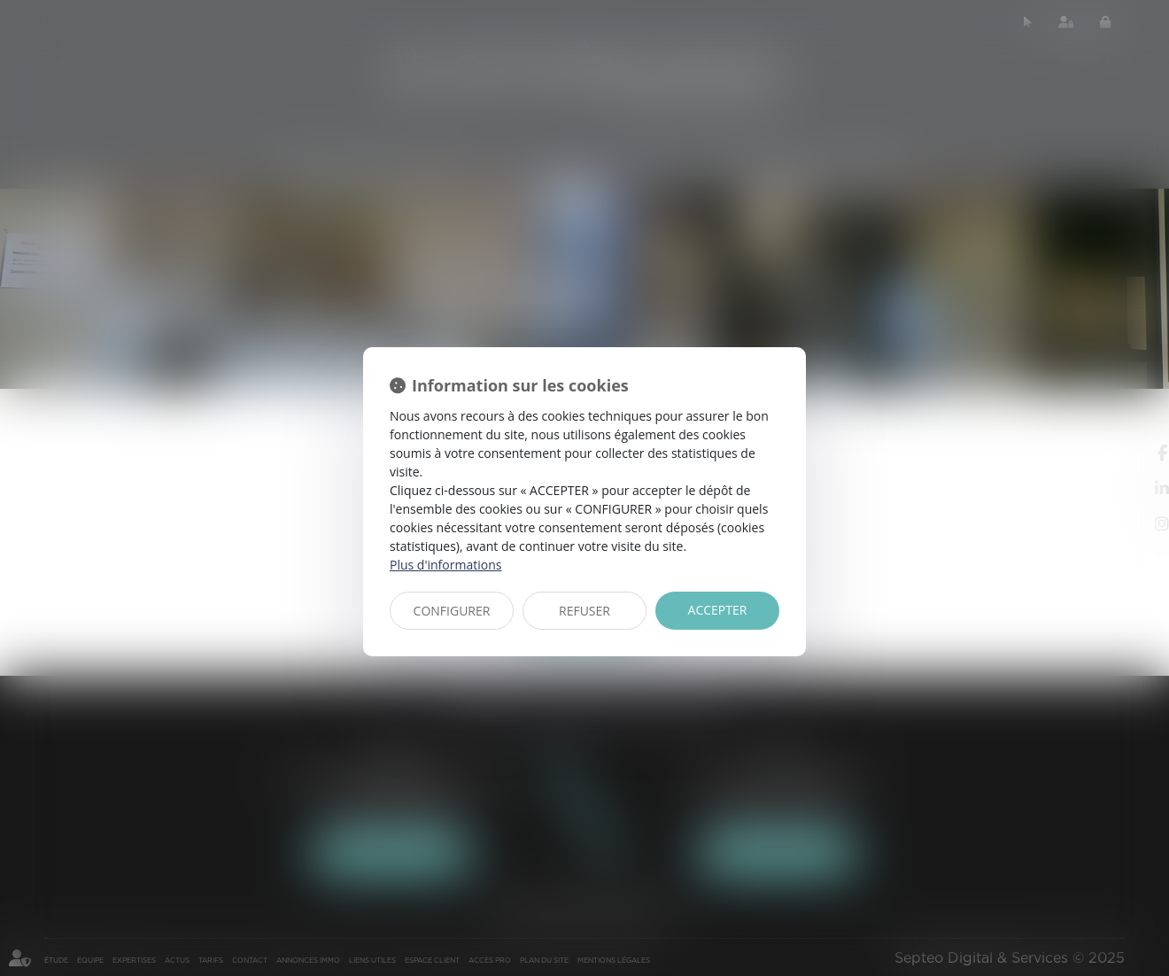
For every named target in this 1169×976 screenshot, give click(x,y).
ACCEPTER (717, 609)
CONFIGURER (452, 610)
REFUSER (584, 610)
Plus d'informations (445, 564)
